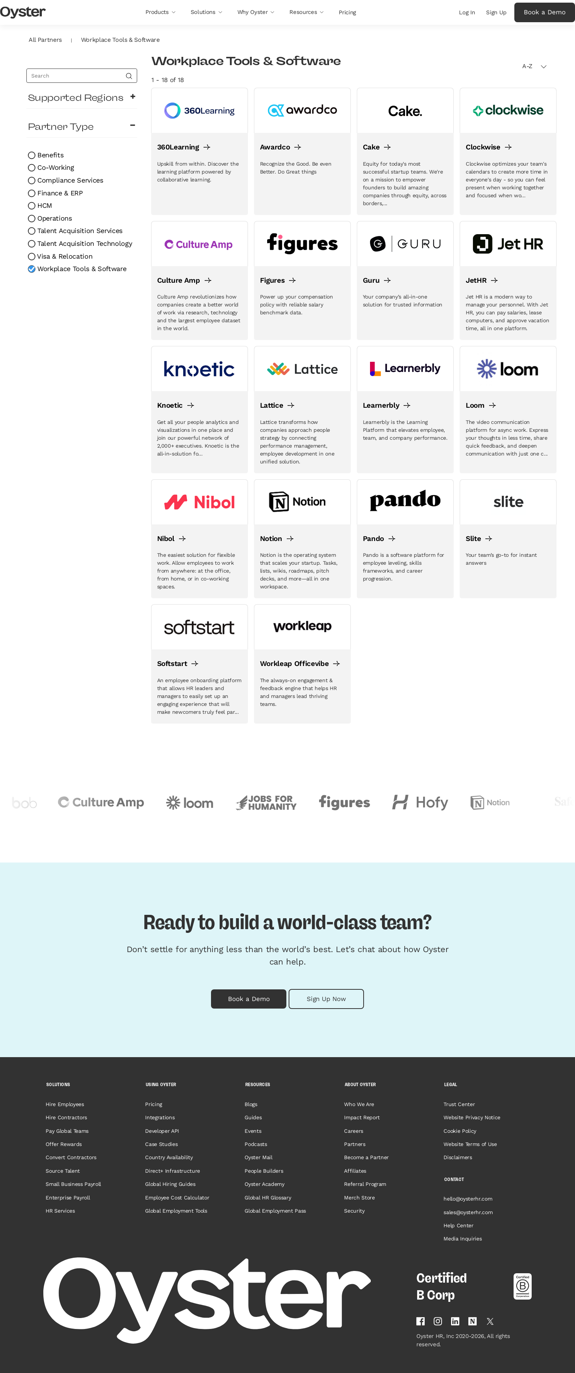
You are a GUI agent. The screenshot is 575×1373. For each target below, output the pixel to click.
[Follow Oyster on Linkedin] (455, 1321)
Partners (354, 1144)
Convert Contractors (71, 1157)
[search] (81, 76)
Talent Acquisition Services (78, 231)
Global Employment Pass (275, 1211)
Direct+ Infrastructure (172, 1171)
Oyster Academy (264, 1184)
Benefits (49, 155)
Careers (353, 1131)
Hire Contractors (66, 1117)
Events (253, 1131)
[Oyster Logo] (23, 12)
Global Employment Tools (176, 1211)
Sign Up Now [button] (326, 999)
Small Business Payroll (73, 1184)
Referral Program (365, 1184)
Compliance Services (69, 180)
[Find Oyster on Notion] (472, 1321)
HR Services (60, 1211)
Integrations (159, 1117)
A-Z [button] (534, 66)
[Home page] (225, 1300)
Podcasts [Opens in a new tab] (256, 1144)
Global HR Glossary (268, 1198)
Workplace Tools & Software (81, 269)
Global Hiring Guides (170, 1184)
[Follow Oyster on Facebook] (420, 1321)
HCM (43, 205)
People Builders (264, 1171)
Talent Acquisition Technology (83, 243)
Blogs (251, 1104)
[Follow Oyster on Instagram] (438, 1321)
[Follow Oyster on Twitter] (490, 1321)
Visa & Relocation (64, 256)
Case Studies (161, 1144)
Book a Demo (545, 12)
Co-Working (54, 167)
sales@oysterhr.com (467, 1212)
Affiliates (355, 1171)
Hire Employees (65, 1104)
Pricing (153, 1104)
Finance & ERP (59, 193)
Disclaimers (457, 1157)
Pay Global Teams (67, 1131)
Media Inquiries (462, 1239)
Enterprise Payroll (68, 1198)
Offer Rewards (64, 1144)
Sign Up (496, 12)
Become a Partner (366, 1157)
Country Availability (169, 1157)
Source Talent (63, 1171)
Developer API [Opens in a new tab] (162, 1131)
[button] (160, 12)
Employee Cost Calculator (177, 1198)
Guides (253, 1117)
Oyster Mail (258, 1157)
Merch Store (359, 1198)
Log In (467, 12)
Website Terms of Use (470, 1144)
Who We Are (359, 1104)
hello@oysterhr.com (467, 1199)
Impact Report (362, 1117)
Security (354, 1211)
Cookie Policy (459, 1131)
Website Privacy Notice (471, 1117)
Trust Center (459, 1104)
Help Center (458, 1225)
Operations (53, 218)
